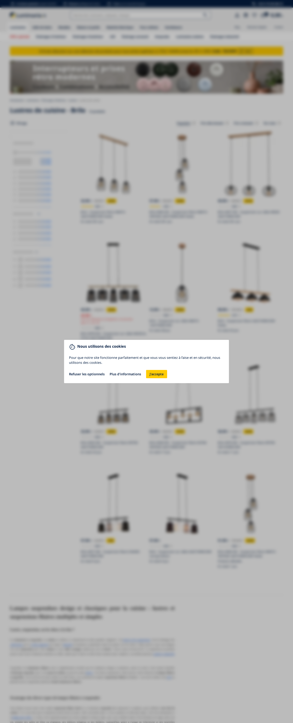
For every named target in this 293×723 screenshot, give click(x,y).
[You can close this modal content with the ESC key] (146, 361)
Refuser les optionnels (87, 374)
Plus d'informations (125, 374)
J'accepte (157, 374)
